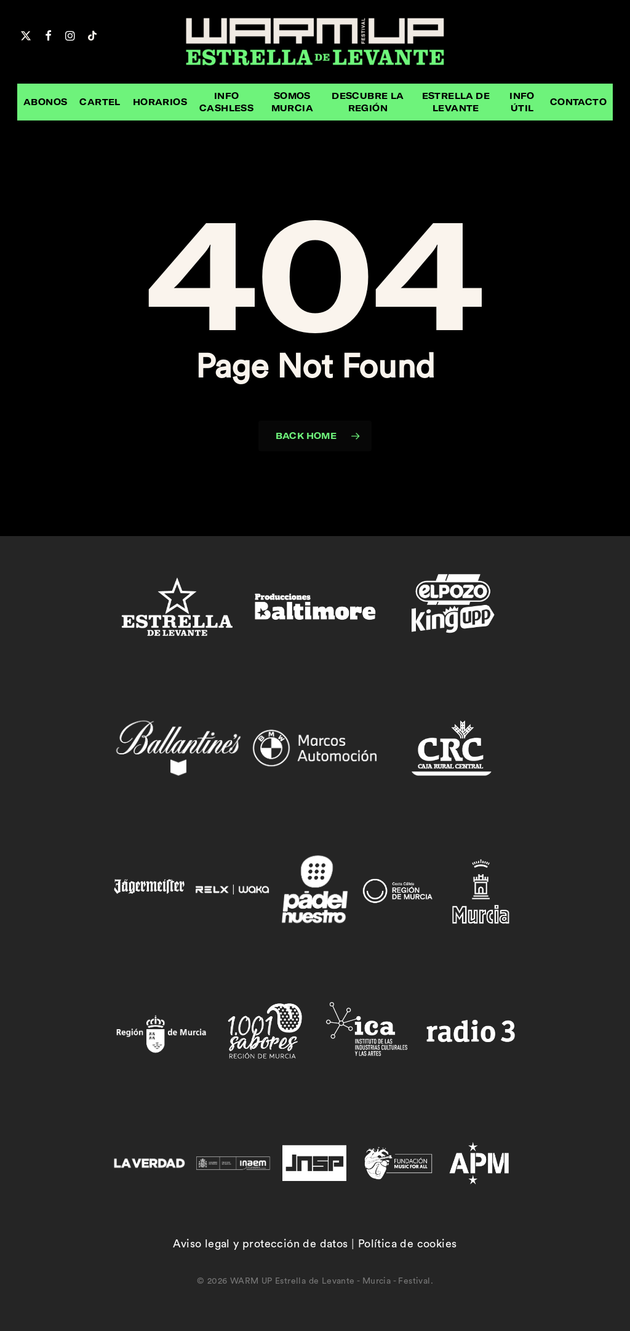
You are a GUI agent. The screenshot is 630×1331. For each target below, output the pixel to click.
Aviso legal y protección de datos (260, 1243)
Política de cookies (407, 1243)
